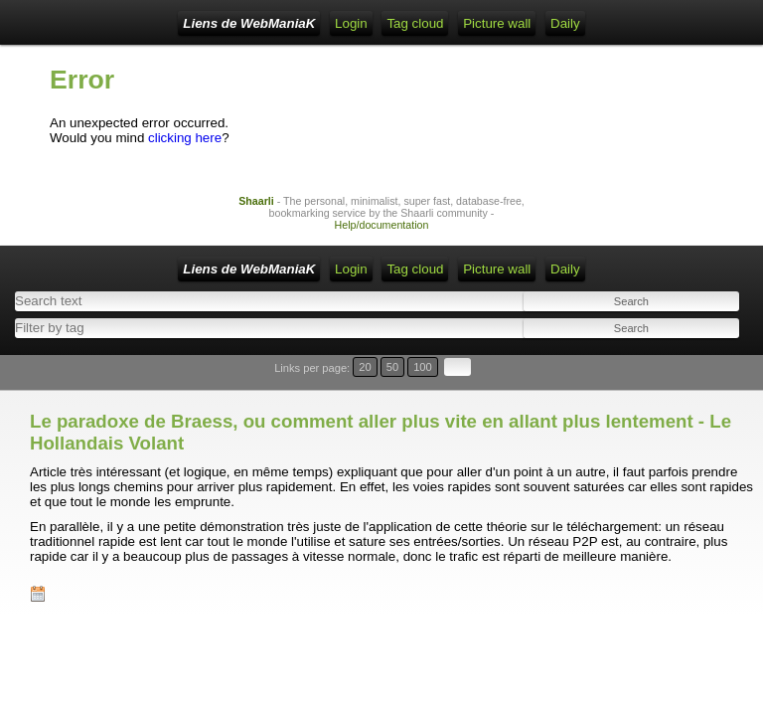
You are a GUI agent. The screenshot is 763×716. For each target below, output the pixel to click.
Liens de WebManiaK (249, 23)
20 (365, 367)
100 (422, 367)
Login (351, 23)
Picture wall (497, 23)
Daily (565, 23)
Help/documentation (382, 225)
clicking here (185, 137)
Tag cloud (414, 23)
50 (392, 367)
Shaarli (256, 201)
